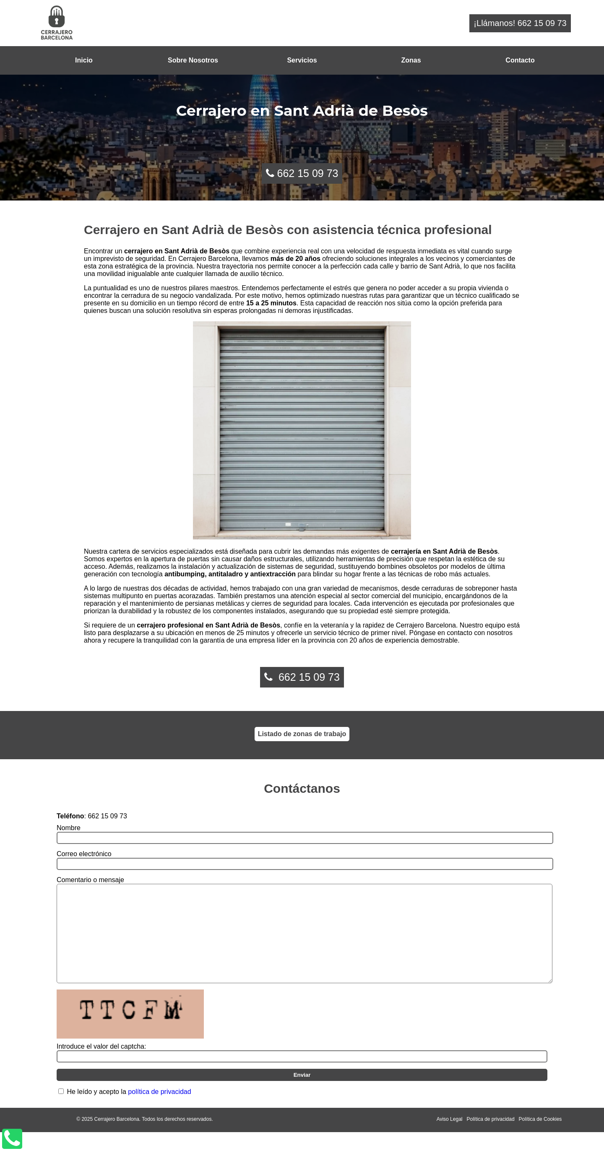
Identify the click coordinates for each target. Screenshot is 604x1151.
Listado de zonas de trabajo (302, 733)
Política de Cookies (540, 1138)
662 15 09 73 (307, 173)
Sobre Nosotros (193, 60)
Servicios (302, 60)
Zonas (411, 60)
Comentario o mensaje (90, 879)
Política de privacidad (491, 1138)
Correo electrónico (84, 853)
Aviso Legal (450, 1138)
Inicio (84, 60)
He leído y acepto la (129, 1110)
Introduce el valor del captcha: (101, 1065)
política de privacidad (159, 1110)
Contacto (519, 60)
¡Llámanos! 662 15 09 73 (520, 23)
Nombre (69, 827)
